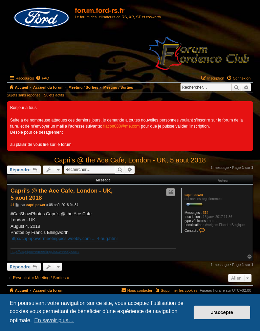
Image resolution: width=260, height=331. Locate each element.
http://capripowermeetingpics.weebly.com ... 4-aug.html (63, 238)
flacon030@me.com (121, 126)
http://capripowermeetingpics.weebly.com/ (44, 251)
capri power (194, 195)
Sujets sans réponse (24, 95)
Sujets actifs (54, 95)
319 (206, 213)
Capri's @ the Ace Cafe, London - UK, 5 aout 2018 (130, 160)
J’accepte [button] (222, 312)
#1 (12, 205)
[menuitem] (42, 78)
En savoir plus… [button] (54, 320)
